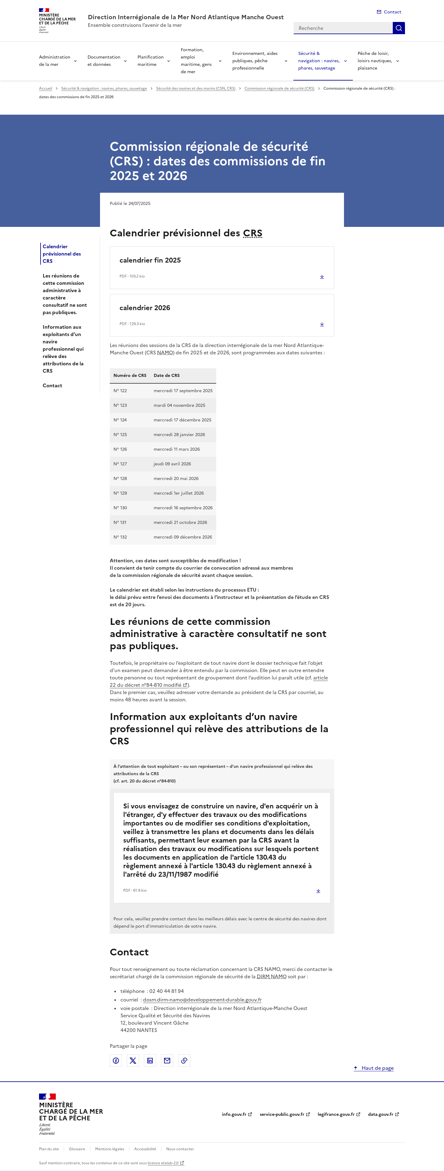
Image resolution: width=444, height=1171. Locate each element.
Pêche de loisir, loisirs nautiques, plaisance (375, 60)
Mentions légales (109, 1149)
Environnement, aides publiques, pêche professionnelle (255, 60)
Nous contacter (180, 1149)
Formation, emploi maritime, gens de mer (196, 61)
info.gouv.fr (234, 1114)
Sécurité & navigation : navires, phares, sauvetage (319, 60)
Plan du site (49, 1149)
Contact (392, 12)
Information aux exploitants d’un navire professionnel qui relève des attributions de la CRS (63, 348)
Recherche (399, 28)
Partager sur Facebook (116, 1061)
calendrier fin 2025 (150, 260)
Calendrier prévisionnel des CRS (62, 254)
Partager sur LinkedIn (150, 1061)
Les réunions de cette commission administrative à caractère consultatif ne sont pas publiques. (65, 294)
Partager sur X (133, 1061)
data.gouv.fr (380, 1114)
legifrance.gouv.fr (336, 1114)
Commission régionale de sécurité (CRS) (279, 88)
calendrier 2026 (145, 308)
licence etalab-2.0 (163, 1163)
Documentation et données (104, 61)
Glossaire (77, 1149)
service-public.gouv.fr (282, 1114)
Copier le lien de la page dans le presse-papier (184, 1061)
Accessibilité (145, 1149)
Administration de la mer (54, 61)
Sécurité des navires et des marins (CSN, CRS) (195, 88)
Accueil (45, 88)
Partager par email (167, 1061)
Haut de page (377, 1068)
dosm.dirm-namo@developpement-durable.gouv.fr (202, 999)
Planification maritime (151, 61)
